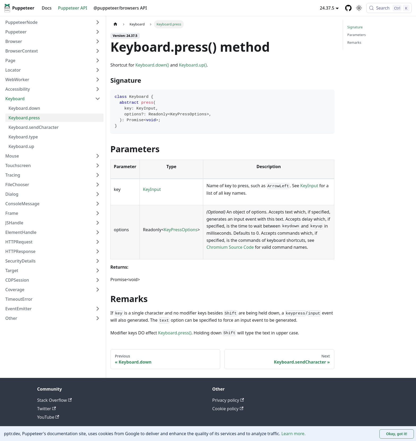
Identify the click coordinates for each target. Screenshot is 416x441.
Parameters (356, 34)
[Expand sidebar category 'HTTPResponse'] (97, 251)
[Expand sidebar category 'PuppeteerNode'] (97, 22)
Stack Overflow (54, 400)
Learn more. (293, 433)
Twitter (46, 409)
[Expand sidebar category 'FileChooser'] (97, 184)
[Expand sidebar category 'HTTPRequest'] (97, 242)
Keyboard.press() (175, 333)
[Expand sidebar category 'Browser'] (97, 41)
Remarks (354, 42)
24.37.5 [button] (327, 8)
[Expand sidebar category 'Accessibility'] (97, 89)
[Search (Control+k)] (389, 8)
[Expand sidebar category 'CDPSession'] (97, 280)
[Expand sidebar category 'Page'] (97, 60)
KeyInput (152, 189)
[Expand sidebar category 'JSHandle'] (97, 223)
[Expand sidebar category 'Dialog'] (97, 194)
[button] (52, 32)
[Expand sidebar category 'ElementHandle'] (97, 232)
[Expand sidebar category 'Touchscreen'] (97, 165)
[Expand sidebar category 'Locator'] (97, 70)
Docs (46, 8)
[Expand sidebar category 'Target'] (97, 270)
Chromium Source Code (230, 247)
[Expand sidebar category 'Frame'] (97, 213)
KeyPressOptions (181, 230)
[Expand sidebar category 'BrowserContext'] (97, 51)
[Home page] (115, 24)
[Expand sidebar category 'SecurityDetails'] (97, 261)
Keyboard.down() (152, 65)
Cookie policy (227, 409)
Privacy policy (228, 400)
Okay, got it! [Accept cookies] (396, 434)
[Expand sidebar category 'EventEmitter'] (97, 308)
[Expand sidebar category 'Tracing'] (97, 175)
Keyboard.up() (193, 65)
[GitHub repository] (348, 8)
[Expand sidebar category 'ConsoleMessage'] (97, 203)
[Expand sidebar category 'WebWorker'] (97, 79)
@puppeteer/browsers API (120, 8)
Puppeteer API (72, 8)
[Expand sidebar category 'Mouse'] (97, 156)
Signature (355, 27)
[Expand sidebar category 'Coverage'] (97, 289)
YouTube (48, 417)
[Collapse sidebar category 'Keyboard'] (97, 98)
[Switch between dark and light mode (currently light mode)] (359, 8)
